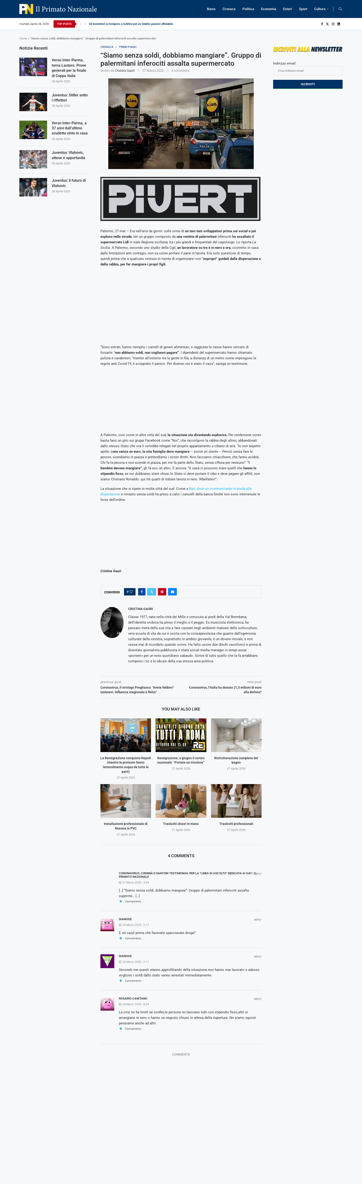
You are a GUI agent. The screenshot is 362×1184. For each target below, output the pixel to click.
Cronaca (229, 9)
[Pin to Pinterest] (162, 591)
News (211, 9)
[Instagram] (333, 24)
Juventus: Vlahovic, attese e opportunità (68, 155)
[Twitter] (327, 24)
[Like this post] (131, 591)
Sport (303, 9)
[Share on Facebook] (141, 591)
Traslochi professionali (236, 824)
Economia (268, 9)
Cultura (320, 9)
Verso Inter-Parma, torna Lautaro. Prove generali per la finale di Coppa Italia (69, 68)
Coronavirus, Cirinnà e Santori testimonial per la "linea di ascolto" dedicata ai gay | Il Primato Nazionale (187, 875)
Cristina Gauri (125, 70)
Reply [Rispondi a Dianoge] (258, 920)
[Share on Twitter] (151, 591)
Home (23, 38)
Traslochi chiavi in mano (181, 824)
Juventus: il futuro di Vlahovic (69, 183)
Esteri (287, 9)
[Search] (340, 9)
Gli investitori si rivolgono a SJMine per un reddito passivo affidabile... (132, 24)
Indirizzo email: (308, 68)
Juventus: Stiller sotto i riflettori (70, 97)
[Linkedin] (338, 24)
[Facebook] (322, 24)
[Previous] (80, 24)
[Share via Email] (172, 591)
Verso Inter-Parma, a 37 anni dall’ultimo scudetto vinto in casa (70, 128)
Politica (248, 9)
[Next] (85, 24)
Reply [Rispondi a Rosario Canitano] (258, 999)
